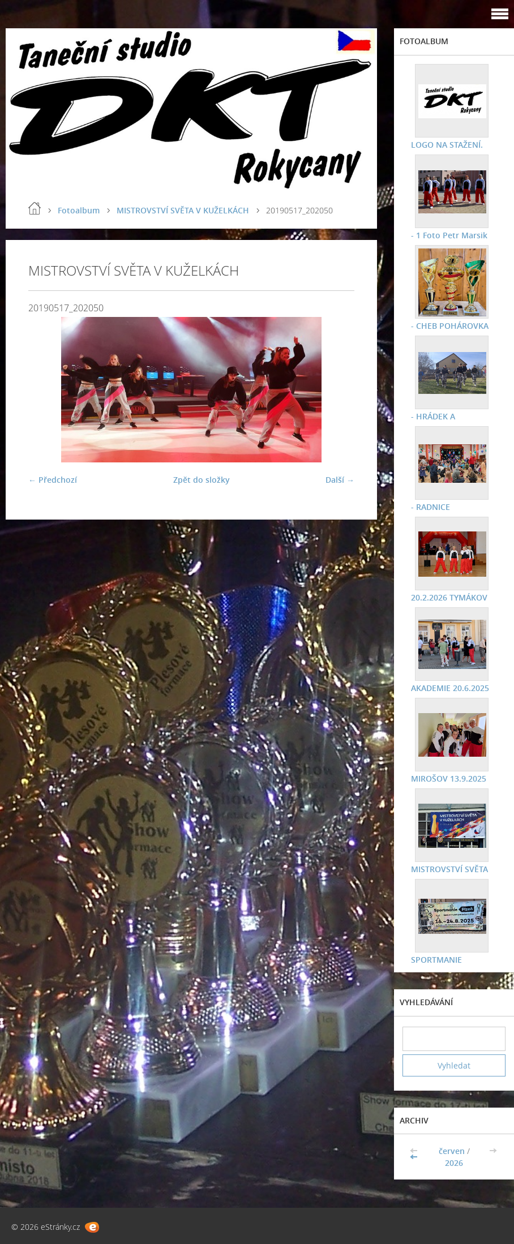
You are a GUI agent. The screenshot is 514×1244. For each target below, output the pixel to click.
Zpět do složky (201, 479)
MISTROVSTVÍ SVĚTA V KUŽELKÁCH (183, 210)
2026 (454, 1162)
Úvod (34, 208)
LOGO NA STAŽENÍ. (447, 144)
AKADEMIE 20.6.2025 (450, 688)
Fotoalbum (79, 210)
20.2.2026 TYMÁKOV (449, 597)
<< (414, 1157)
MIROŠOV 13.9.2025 (448, 778)
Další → (339, 479)
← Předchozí (52, 479)
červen (452, 1151)
